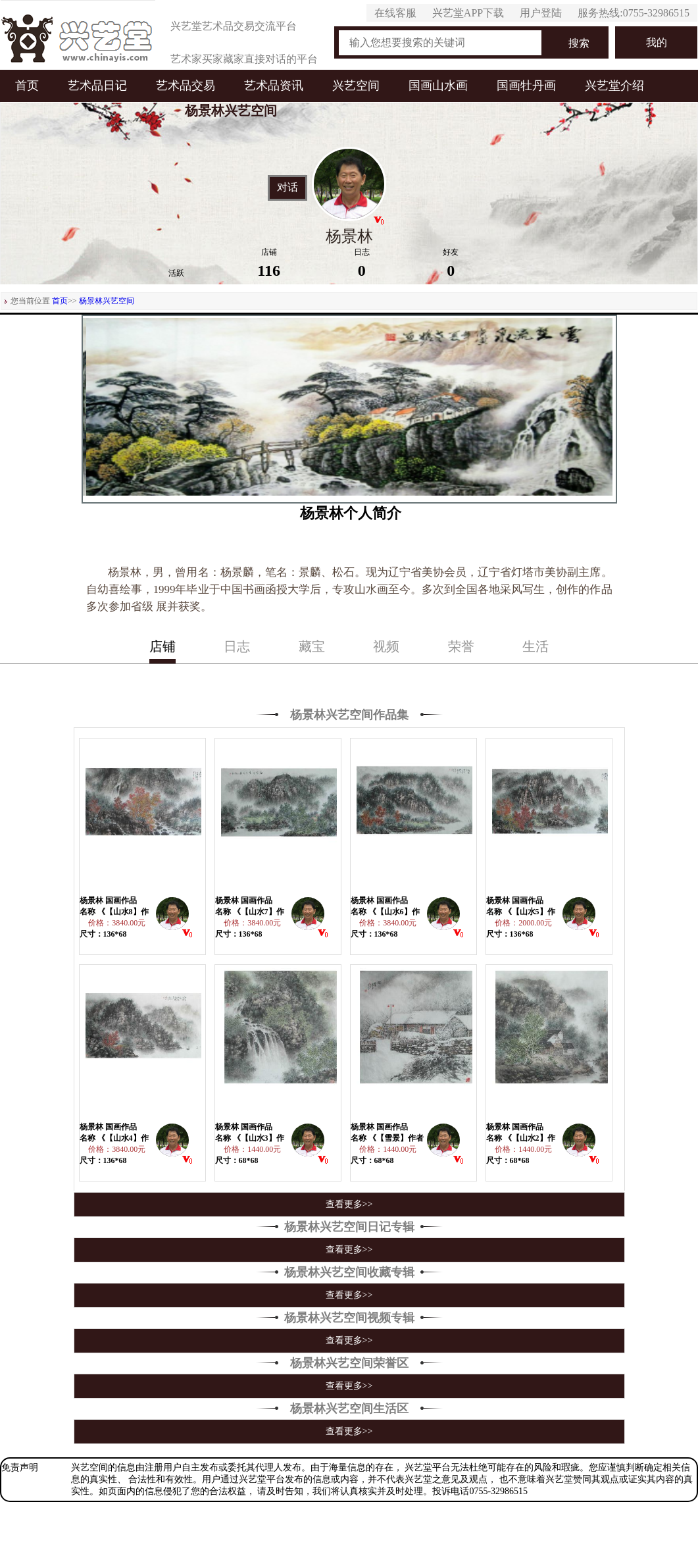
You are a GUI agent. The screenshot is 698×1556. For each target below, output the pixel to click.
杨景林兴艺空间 (106, 300)
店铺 (162, 646)
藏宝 (312, 646)
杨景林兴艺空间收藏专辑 (349, 1272)
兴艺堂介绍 (614, 85)
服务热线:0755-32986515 (633, 12)
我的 (656, 42)
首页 (27, 85)
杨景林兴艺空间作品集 (349, 714)
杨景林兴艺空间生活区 (349, 1408)
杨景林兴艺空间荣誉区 (349, 1363)
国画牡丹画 (526, 85)
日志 (237, 646)
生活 (535, 646)
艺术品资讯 (273, 85)
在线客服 (395, 12)
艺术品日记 (97, 85)
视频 (386, 646)
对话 (287, 188)
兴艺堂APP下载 (468, 12)
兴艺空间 (356, 85)
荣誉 (461, 646)
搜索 (578, 43)
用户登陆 (541, 12)
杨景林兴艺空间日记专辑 (349, 1226)
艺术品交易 (185, 85)
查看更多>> (349, 1204)
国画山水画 (438, 85)
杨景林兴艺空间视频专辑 (349, 1317)
